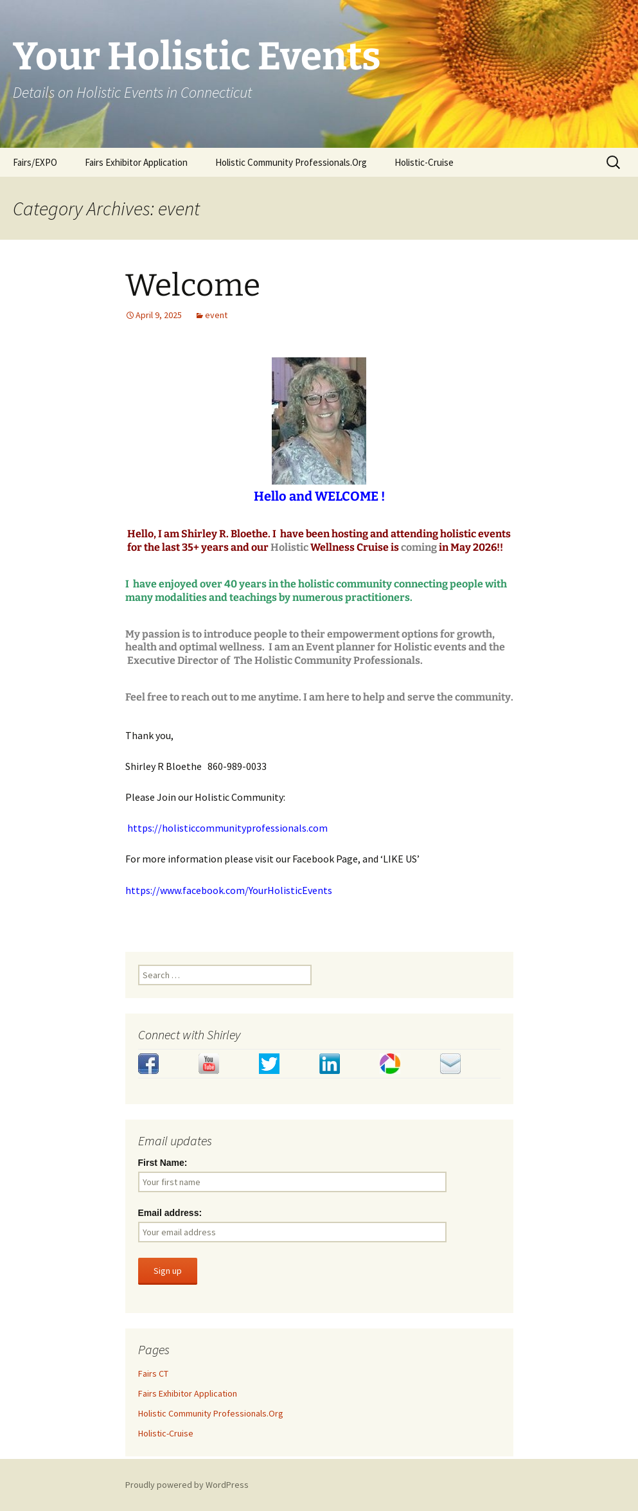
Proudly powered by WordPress (187, 1484)
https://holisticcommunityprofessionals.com (227, 827)
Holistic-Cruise (424, 162)
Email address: (170, 1213)
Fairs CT (153, 1373)
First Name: (163, 1163)
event (216, 315)
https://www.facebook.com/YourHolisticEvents (228, 890)
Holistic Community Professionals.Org (291, 162)
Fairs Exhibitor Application (136, 162)
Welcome (192, 285)
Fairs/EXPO (35, 162)
